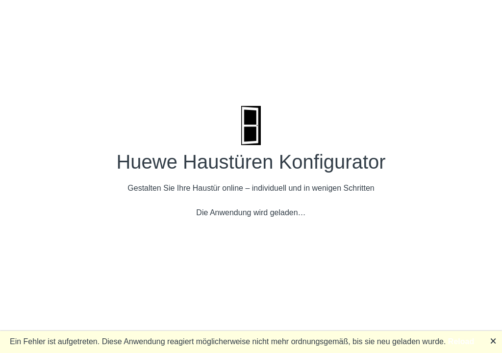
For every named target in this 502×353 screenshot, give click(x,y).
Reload (461, 341)
